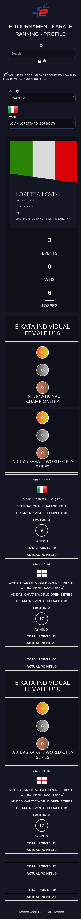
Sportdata (59, 912)
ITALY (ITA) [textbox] (17, 97)
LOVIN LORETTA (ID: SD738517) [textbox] (32, 123)
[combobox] (42, 98)
